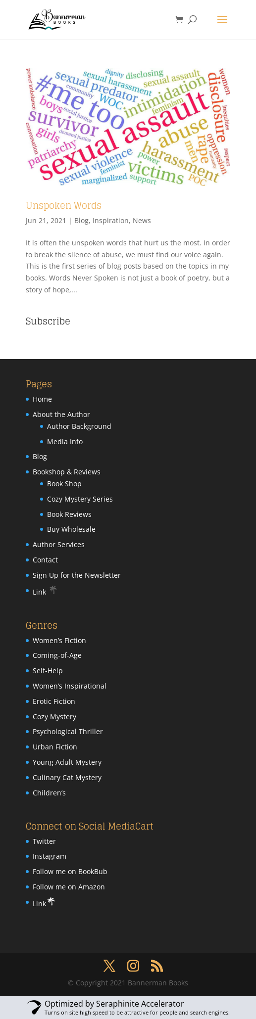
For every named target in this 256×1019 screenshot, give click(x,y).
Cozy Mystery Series (80, 499)
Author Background (79, 426)
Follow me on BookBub (70, 871)
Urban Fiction (55, 746)
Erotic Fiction (54, 701)
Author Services (59, 544)
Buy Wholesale (71, 529)
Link (45, 592)
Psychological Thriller (68, 731)
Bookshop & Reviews (67, 471)
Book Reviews (69, 514)
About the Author (61, 414)
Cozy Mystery (54, 716)
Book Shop (64, 483)
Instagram (49, 856)
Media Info (65, 441)
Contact (45, 559)
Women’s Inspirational (69, 686)
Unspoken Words (64, 205)
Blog (81, 220)
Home (42, 399)
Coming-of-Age (57, 655)
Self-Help (48, 670)
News (142, 220)
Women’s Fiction (59, 640)
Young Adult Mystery (67, 762)
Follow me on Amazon (69, 886)
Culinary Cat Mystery (67, 777)
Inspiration (111, 220)
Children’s (49, 792)
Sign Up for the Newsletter (77, 575)
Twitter (44, 841)
